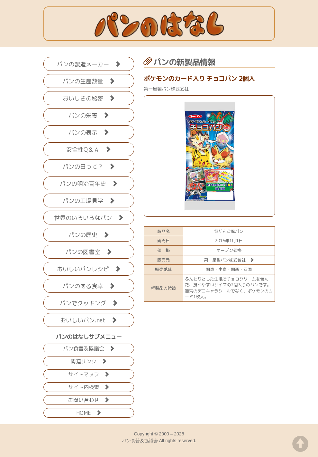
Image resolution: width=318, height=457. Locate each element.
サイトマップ (88, 374)
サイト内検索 (88, 387)
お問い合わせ (88, 399)
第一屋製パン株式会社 (229, 260)
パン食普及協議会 (88, 348)
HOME (88, 412)
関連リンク (89, 361)
